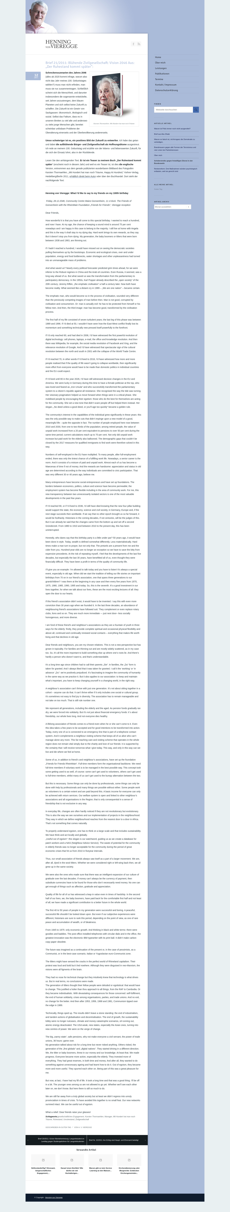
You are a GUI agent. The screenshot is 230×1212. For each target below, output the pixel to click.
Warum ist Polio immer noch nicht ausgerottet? (172, 129)
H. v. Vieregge (85, 1127)
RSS (138, 43)
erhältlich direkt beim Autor (82, 176)
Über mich (158, 155)
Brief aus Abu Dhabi (162, 134)
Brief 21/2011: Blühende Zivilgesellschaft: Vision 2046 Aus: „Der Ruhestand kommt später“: (90, 65)
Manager (108, 1117)
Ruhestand (57, 1119)
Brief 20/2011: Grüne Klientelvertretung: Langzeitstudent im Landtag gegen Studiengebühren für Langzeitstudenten (61, 1140)
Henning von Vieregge (54, 1197)
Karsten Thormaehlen (94, 1117)
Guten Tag (66, 1127)
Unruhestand (68, 1119)
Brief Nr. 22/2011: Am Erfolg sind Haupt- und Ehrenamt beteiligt (113, 1140)
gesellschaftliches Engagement (70, 1117)
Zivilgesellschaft (82, 1119)
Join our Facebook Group (133, 43)
